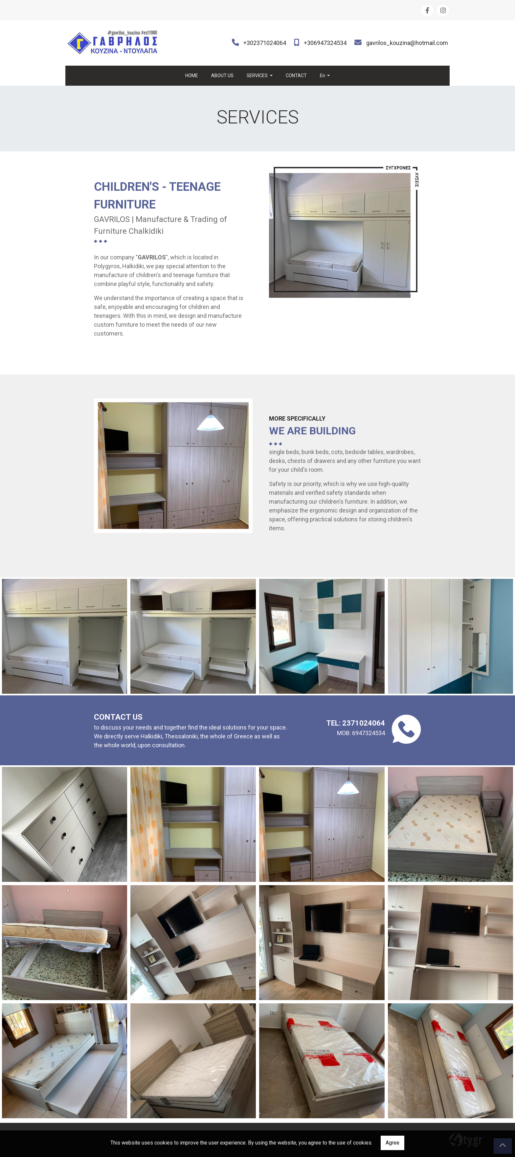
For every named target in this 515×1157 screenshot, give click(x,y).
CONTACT (296, 75)
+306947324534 (325, 42)
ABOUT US (222, 75)
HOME (191, 75)
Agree (392, 1143)
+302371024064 (264, 42)
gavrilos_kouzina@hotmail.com (407, 42)
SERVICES (258, 75)
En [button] (323, 75)
